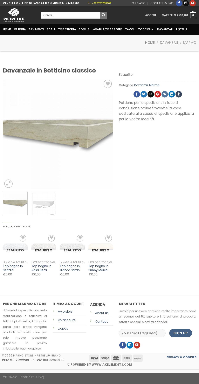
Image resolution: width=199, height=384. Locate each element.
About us (101, 313)
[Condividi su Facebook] (137, 94)
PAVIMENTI (36, 29)
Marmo (189, 42)
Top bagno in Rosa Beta (41, 268)
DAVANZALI (165, 29)
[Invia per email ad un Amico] (151, 94)
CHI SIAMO (139, 3)
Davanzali (169, 42)
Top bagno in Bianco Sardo (70, 268)
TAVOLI (130, 29)
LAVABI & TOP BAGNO (107, 29)
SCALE (51, 29)
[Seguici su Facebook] (179, 3)
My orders (65, 311)
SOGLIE (84, 29)
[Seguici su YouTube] (192, 3)
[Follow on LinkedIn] (130, 345)
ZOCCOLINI (146, 29)
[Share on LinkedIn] (171, 94)
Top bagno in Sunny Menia (98, 268)
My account (67, 320)
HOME (7, 29)
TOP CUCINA (67, 29)
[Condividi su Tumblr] (178, 94)
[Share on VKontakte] (164, 94)
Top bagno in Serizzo (13, 268)
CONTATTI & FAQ (161, 3)
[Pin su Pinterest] (157, 94)
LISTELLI (181, 29)
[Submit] (103, 15)
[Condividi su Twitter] (144, 94)
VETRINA (20, 29)
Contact (101, 321)
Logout (63, 328)
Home (150, 42)
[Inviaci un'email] (186, 3)
